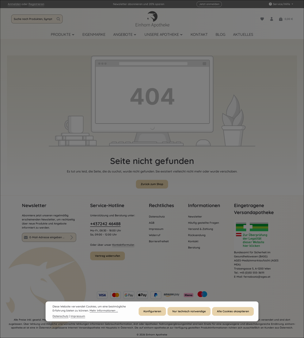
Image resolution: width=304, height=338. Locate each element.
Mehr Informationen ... (104, 314)
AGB (151, 222)
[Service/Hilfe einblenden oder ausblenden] (280, 4)
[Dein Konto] (271, 19)
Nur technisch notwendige (189, 314)
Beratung (194, 247)
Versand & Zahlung (200, 229)
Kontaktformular (123, 245)
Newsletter (195, 216)
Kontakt (193, 241)
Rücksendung (197, 235)
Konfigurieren (152, 314)
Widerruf (154, 235)
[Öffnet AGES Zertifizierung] (258, 235)
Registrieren (36, 4)
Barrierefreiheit (159, 241)
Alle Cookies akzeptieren (233, 314)
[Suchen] (58, 19)
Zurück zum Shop (152, 184)
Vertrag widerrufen (107, 256)
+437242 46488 (105, 223)
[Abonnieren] (71, 237)
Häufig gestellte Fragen (203, 222)
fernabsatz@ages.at (257, 276)
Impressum (156, 229)
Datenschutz (157, 216)
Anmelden (14, 4)
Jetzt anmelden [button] (209, 4)
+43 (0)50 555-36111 (252, 272)
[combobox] (32, 19)
